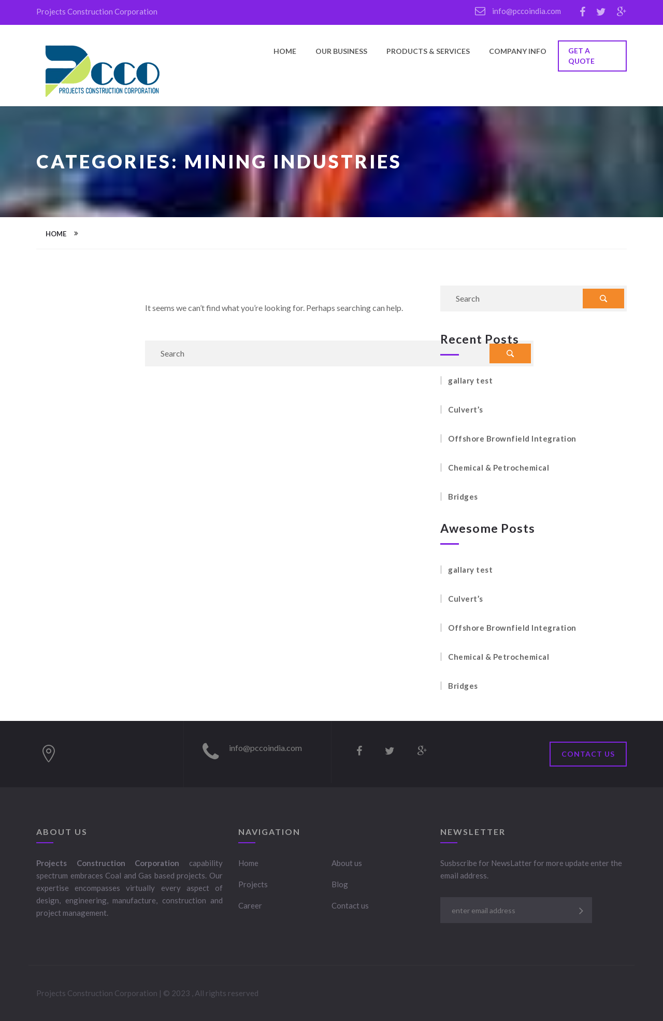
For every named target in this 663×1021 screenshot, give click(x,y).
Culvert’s (465, 409)
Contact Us (588, 753)
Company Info (517, 51)
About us (347, 863)
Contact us (350, 905)
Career (250, 905)
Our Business (341, 51)
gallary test (470, 380)
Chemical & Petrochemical (498, 467)
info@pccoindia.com (518, 11)
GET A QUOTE (581, 55)
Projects (253, 884)
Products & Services (428, 51)
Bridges (463, 496)
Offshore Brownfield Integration (512, 438)
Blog (340, 884)
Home (284, 51)
